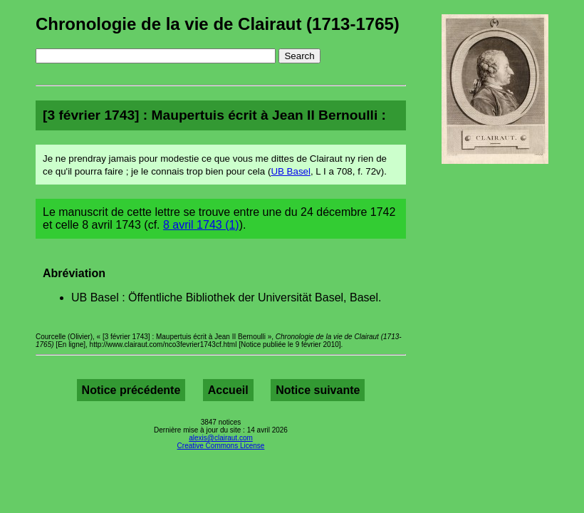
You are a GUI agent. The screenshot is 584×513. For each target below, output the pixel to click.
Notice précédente (131, 390)
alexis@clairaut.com (221, 438)
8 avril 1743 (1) (201, 225)
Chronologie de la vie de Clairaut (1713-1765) (218, 23)
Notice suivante (318, 390)
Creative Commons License (221, 446)
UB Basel (291, 171)
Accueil (228, 390)
